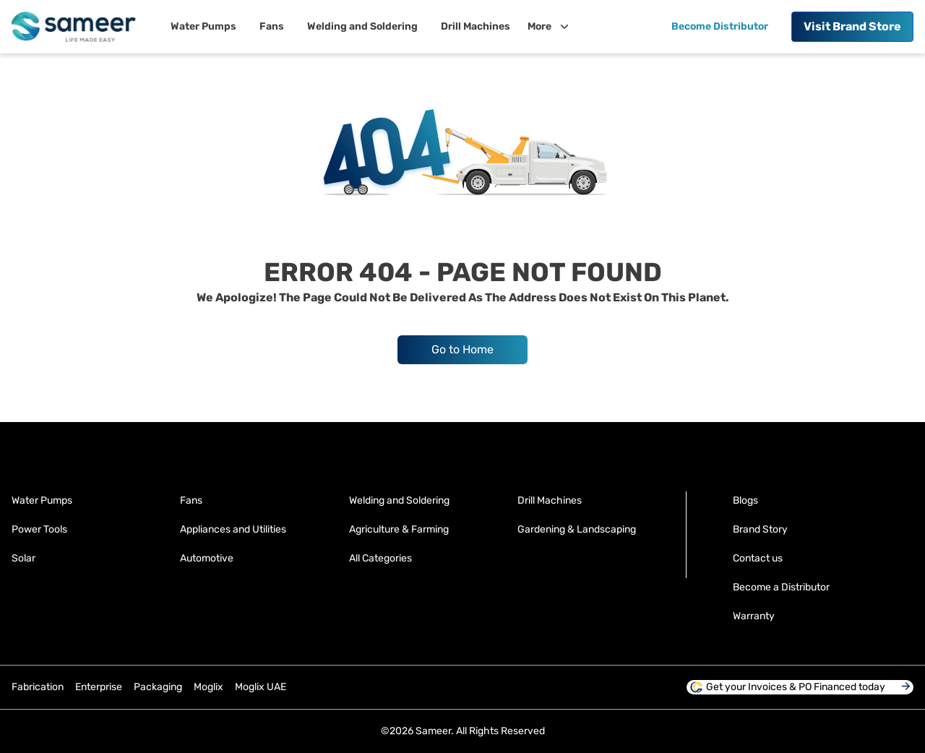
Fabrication (38, 687)
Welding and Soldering (399, 500)
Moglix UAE (260, 687)
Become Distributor (719, 26)
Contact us (758, 558)
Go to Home (462, 349)
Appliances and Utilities (233, 529)
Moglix (208, 687)
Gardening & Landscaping (576, 529)
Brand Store (852, 26)
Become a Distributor (781, 587)
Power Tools (39, 529)
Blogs (745, 500)
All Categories (380, 558)
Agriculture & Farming (399, 529)
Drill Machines (549, 500)
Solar (23, 558)
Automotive (206, 558)
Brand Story (760, 529)
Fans (191, 500)
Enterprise (98, 687)
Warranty (754, 616)
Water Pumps (42, 500)
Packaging (158, 687)
